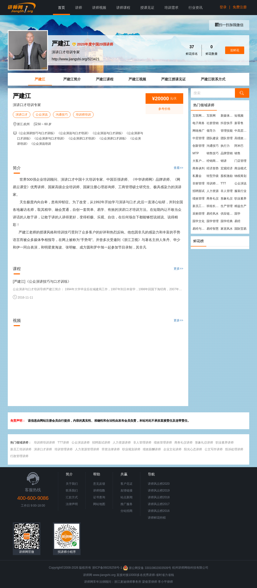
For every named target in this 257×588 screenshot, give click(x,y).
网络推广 (198, 130)
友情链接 (126, 490)
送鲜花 (234, 50)
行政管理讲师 (19, 456)
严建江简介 (72, 79)
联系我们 (72, 490)
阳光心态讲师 (193, 449)
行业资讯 (195, 8)
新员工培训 (199, 206)
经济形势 (213, 168)
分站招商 (126, 511)
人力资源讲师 (122, 442)
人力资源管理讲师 (87, 449)
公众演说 (42, 114)
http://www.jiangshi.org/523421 (76, 59)
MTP (195, 153)
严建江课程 (104, 79)
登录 (223, 7)
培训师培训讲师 (44, 442)
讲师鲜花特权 (157, 517)
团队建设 (213, 138)
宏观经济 (227, 168)
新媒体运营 (227, 115)
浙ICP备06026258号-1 (107, 568)
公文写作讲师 (214, 449)
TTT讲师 (63, 442)
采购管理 (198, 213)
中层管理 (198, 138)
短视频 (238, 115)
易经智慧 (213, 228)
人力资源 (213, 191)
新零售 (238, 123)
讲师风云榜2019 (159, 490)
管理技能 (227, 130)
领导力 (211, 130)
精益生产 (240, 206)
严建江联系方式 (213, 79)
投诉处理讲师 (234, 449)
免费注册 (240, 7)
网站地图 (99, 504)
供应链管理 (227, 213)
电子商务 (198, 123)
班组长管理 (213, 206)
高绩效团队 (241, 138)
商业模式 (240, 168)
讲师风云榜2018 (159, 497)
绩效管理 (198, 198)
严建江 (40, 79)
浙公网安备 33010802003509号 (147, 568)
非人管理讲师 (142, 442)
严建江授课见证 (173, 79)
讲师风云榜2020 (159, 483)
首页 (61, 8)
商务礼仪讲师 (183, 442)
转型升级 (213, 176)
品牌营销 (227, 153)
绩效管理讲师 (163, 442)
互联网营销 (199, 115)
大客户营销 (199, 161)
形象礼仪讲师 (204, 442)
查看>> (178, 168)
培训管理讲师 (63, 449)
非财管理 (198, 183)
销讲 (224, 161)
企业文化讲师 (172, 449)
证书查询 (99, 497)
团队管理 (227, 138)
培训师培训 (83, 114)
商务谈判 (198, 168)
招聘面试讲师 (101, 442)
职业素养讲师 (225, 442)
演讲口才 (22, 114)
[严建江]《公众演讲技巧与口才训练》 (42, 281)
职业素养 (240, 198)
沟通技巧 (62, 114)
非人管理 (227, 191)
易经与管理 (199, 228)
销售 (237, 153)
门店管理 (240, 161)
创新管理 (198, 146)
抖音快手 (227, 123)
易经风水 (213, 213)
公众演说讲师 (81, 442)
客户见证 (126, 483)
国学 (237, 213)
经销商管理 (213, 161)
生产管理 (227, 206)
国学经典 (227, 221)
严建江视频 (137, 79)
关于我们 (72, 483)
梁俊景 (146, 581)
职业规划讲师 (131, 449)
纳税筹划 (240, 176)
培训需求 (171, 8)
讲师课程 (123, 8)
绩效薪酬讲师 (152, 449)
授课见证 (147, 8)
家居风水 (227, 228)
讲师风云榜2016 (159, 511)
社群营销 (213, 123)
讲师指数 (99, 490)
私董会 (197, 176)
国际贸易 (240, 228)
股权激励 (227, 176)
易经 (237, 221)
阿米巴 (238, 146)
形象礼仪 (227, 198)
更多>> (178, 268)
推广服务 (126, 504)
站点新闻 (126, 497)
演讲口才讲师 (43, 449)
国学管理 (213, 221)
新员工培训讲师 (20, 449)
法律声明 (72, 504)
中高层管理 (241, 130)
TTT (223, 183)
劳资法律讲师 (111, 449)
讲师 (78, 8)
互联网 (211, 115)
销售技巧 (213, 153)
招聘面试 (198, 191)
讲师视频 (99, 8)
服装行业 (240, 191)
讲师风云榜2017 (159, 504)
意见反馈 (99, 483)
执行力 (225, 146)
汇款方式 (72, 497)
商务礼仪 (213, 198)
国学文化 (198, 221)
